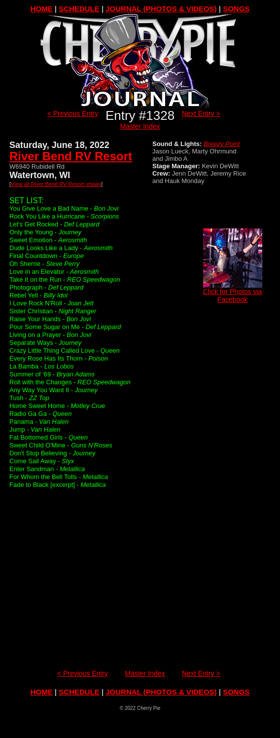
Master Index (140, 126)
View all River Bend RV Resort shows (56, 184)
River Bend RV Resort (70, 156)
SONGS (236, 8)
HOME (42, 8)
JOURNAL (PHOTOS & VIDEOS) (160, 8)
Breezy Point (222, 144)
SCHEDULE (79, 8)
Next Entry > (201, 113)
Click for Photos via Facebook (232, 292)
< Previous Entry (72, 113)
